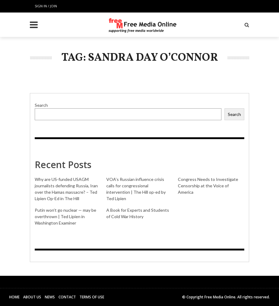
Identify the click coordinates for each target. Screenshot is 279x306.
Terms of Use (91, 297)
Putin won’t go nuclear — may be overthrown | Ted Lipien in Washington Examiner (65, 216)
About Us (32, 297)
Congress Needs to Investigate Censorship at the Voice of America (208, 186)
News (50, 297)
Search (41, 105)
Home (14, 297)
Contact (67, 297)
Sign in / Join (46, 6)
